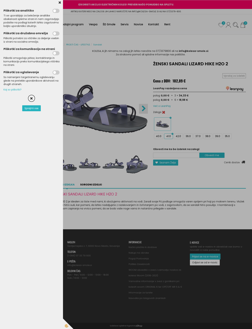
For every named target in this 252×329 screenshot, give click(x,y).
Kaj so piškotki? (13, 89)
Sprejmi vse (31, 108)
